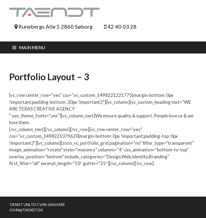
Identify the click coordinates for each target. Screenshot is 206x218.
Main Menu (32, 47)
